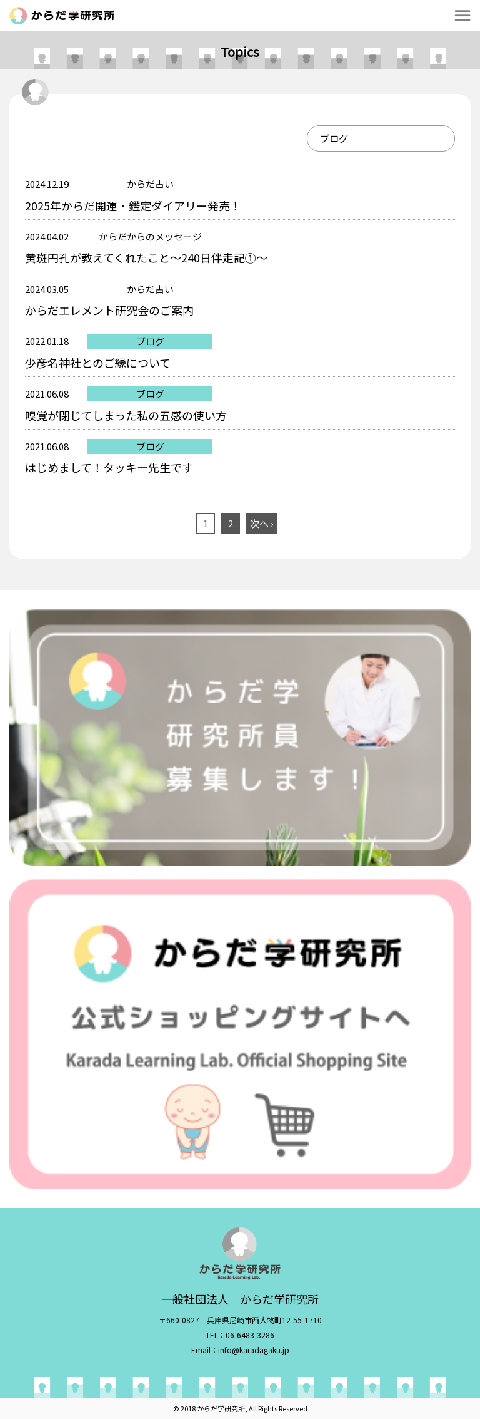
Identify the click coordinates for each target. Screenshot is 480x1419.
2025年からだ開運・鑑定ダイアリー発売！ (133, 205)
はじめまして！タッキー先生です (109, 467)
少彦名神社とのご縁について (98, 362)
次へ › (262, 523)
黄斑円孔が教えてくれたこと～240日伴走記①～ (146, 257)
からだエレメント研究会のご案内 (109, 310)
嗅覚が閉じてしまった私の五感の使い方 (126, 415)
